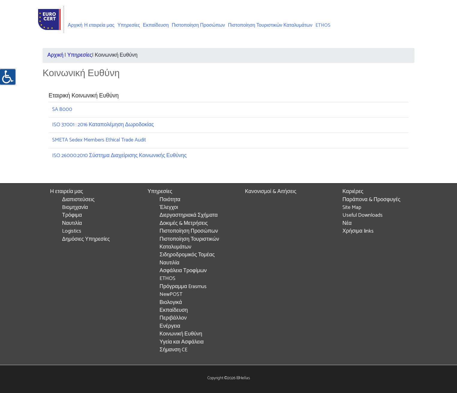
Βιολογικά (171, 302)
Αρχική (75, 25)
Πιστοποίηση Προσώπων (198, 25)
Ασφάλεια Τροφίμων (183, 270)
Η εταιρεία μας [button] (99, 25)
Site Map (351, 207)
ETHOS (322, 25)
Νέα (347, 223)
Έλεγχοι (169, 207)
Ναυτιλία (72, 223)
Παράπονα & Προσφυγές (371, 199)
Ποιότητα (170, 199)
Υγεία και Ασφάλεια (182, 342)
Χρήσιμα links (358, 231)
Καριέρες (352, 191)
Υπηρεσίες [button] (129, 25)
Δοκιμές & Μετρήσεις (184, 223)
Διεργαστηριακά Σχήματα (189, 215)
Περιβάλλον (173, 318)
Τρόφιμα (72, 215)
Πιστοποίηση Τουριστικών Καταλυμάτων (270, 25)
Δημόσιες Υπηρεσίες (86, 239)
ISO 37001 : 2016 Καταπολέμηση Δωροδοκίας (103, 125)
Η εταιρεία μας (66, 191)
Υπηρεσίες (79, 55)
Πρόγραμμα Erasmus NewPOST (183, 290)
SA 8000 (62, 109)
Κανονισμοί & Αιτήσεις (270, 191)
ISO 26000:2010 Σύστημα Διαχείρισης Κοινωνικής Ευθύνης (119, 155)
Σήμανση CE (173, 350)
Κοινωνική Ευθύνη (181, 334)
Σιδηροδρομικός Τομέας (187, 255)
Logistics (71, 231)
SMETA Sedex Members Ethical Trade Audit (99, 140)
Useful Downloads (362, 215)
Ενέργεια (170, 326)
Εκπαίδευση (156, 25)
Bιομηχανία (75, 207)
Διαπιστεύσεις (78, 199)
